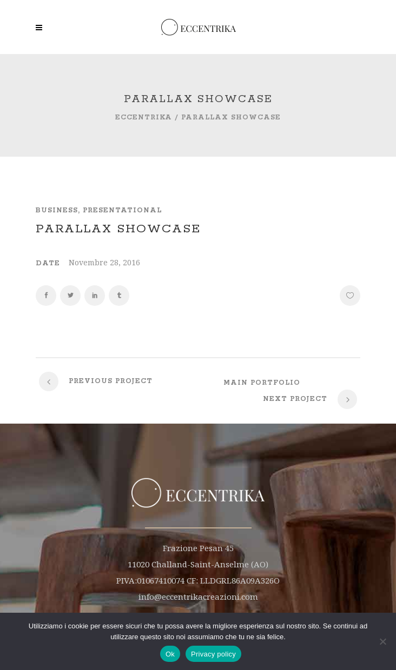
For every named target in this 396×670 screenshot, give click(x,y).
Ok (170, 654)
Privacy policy (213, 654)
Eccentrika (143, 117)
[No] (382, 641)
